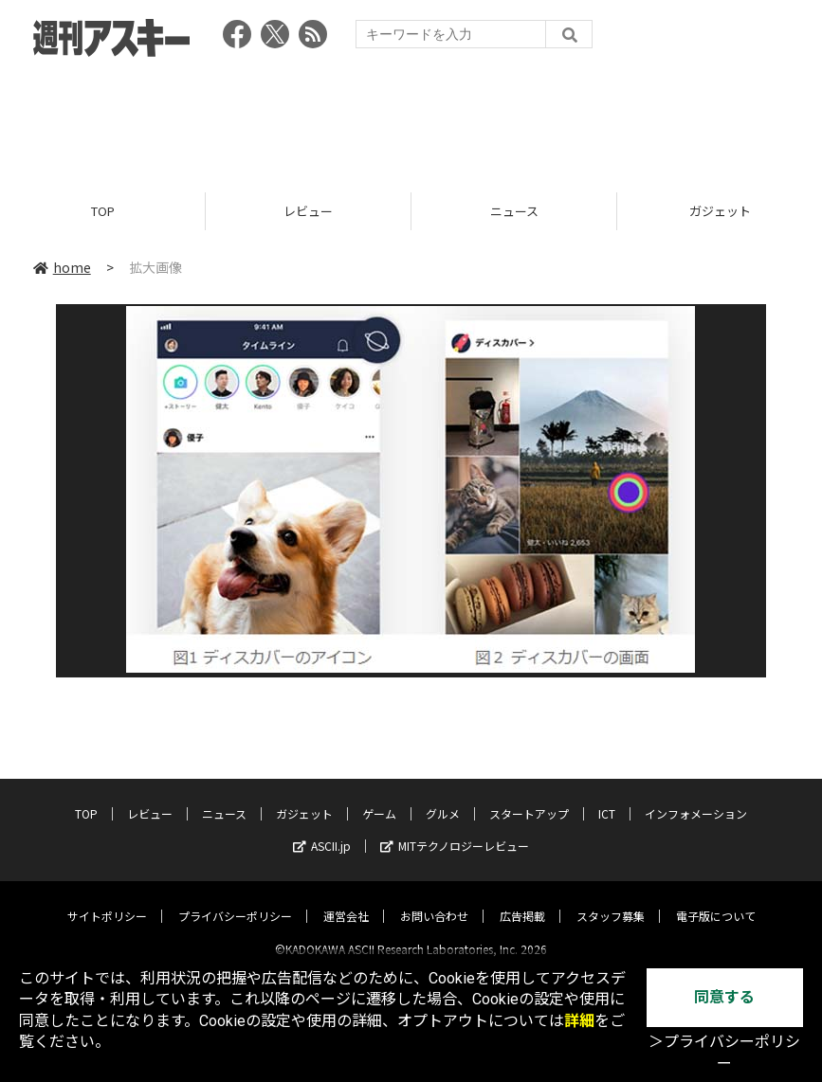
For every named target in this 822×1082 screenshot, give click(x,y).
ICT (606, 797)
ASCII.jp (322, 829)
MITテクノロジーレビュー (454, 829)
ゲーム (379, 797)
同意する (724, 997)
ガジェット (304, 797)
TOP (103, 211)
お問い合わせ (434, 900)
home (62, 267)
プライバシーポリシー (235, 900)
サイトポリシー (107, 900)
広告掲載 (522, 900)
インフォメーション (696, 797)
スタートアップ (529, 797)
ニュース (514, 211)
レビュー (308, 211)
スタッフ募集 (610, 900)
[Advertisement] (411, 118)
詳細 (579, 1021)
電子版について (716, 900)
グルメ (443, 797)
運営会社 (346, 900)
